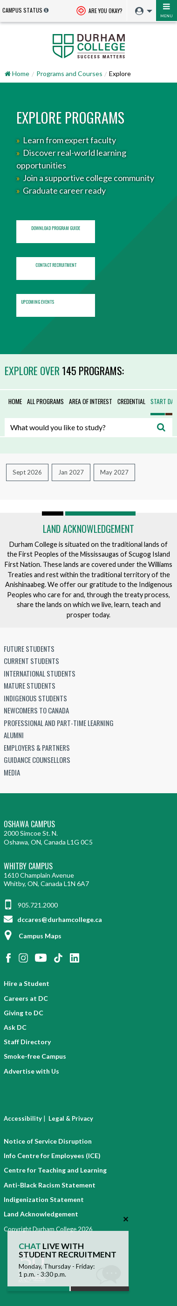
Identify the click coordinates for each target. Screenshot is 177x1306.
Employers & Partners (37, 747)
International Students (39, 673)
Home (15, 401)
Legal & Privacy (70, 1118)
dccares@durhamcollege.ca (53, 919)
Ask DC (15, 1027)
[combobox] (88, 427)
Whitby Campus (28, 866)
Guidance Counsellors (37, 759)
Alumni (14, 735)
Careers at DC (26, 998)
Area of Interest (90, 401)
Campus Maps (32, 936)
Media (12, 772)
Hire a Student (26, 983)
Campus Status (22, 10)
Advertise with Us (31, 1071)
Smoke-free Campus (35, 1056)
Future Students (29, 648)
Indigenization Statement (44, 1199)
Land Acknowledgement (88, 528)
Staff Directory (27, 1042)
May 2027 (114, 472)
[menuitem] (141, 11)
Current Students (31, 661)
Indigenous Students (35, 698)
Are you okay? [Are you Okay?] (99, 11)
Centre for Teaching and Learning (55, 1170)
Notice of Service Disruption (48, 1141)
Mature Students (29, 685)
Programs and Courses (69, 73)
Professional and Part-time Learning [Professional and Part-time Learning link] (59, 723)
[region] (88, 218)
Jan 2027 (71, 472)
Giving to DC (23, 1013)
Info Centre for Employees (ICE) (52, 1155)
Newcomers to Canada (36, 710)
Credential (131, 401)
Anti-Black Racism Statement (49, 1185)
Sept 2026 (27, 472)
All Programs (45, 401)
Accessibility (23, 1118)
